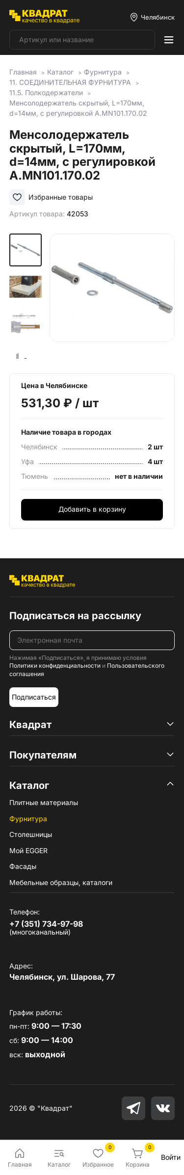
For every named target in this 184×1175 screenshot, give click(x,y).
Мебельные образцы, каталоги (60, 882)
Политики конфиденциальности (55, 665)
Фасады (22, 866)
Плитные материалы (43, 802)
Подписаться (34, 697)
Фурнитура (28, 818)
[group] (112, 296)
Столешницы (30, 834)
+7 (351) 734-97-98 (46, 923)
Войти (171, 1157)
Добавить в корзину (92, 509)
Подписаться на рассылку (75, 616)
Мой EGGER (28, 850)
